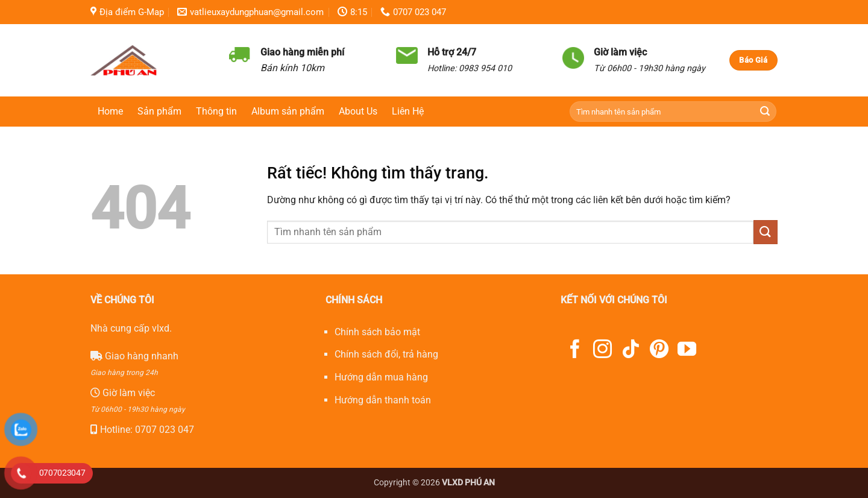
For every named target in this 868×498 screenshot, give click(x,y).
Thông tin (216, 111)
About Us (358, 111)
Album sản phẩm (287, 111)
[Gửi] (765, 112)
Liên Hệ (408, 111)
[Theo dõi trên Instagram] (602, 350)
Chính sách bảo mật (377, 332)
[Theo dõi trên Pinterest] (659, 350)
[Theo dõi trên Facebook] (574, 350)
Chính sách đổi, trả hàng (386, 354)
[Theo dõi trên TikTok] (630, 350)
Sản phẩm (159, 111)
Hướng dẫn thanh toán (383, 400)
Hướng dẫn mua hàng (381, 377)
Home (110, 111)
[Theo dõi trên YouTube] (687, 350)
